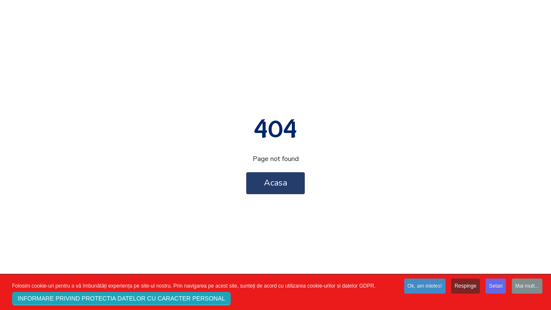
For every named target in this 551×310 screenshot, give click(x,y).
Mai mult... (527, 287)
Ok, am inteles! (425, 287)
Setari (495, 287)
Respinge (466, 287)
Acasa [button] (275, 183)
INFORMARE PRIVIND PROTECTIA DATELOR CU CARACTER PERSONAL (121, 299)
